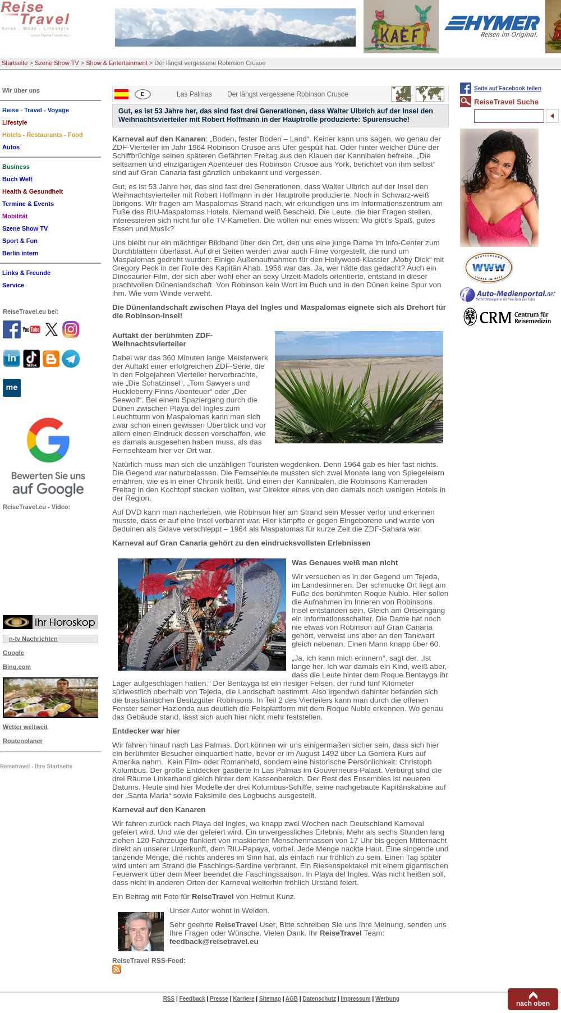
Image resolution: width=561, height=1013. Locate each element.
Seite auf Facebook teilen (507, 88)
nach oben (533, 1003)
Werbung (387, 999)
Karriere (243, 999)
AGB (292, 999)
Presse (219, 999)
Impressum (355, 999)
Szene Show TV (57, 62)
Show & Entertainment (116, 62)
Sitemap (270, 999)
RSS (169, 999)
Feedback (192, 999)
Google (13, 652)
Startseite (14, 62)
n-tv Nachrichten (33, 638)
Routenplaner (23, 740)
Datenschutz (318, 999)
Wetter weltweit (25, 726)
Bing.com (17, 666)
